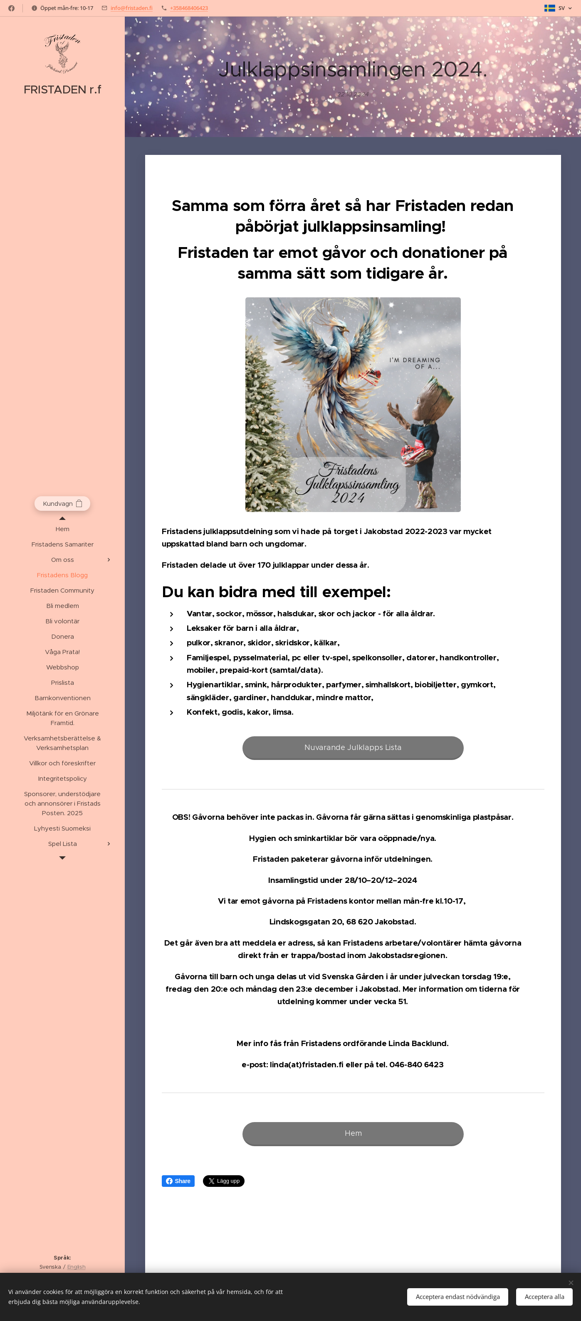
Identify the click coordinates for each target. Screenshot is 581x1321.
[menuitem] (62, 529)
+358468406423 (189, 8)
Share (178, 1181)
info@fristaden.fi (132, 8)
